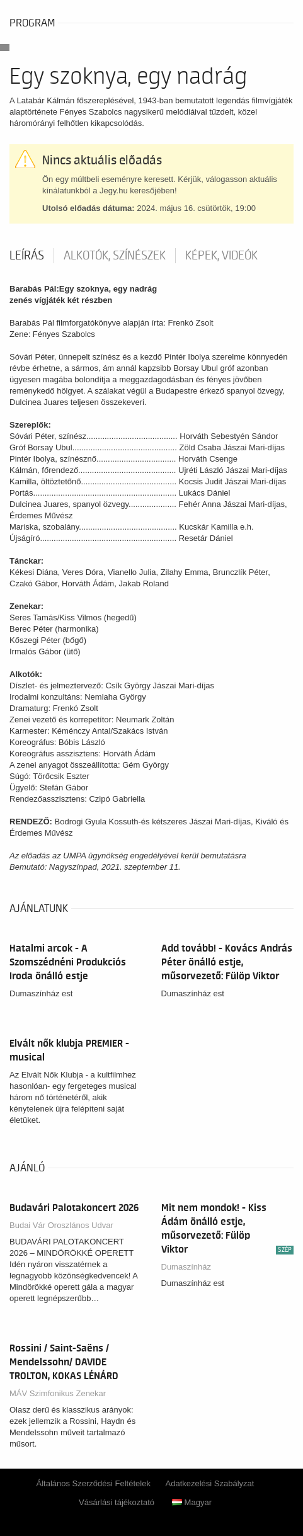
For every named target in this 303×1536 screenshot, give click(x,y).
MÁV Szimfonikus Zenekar (57, 1393)
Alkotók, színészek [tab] (115, 256)
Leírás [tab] (26, 256)
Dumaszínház (186, 1266)
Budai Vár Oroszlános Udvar (61, 1225)
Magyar (192, 1502)
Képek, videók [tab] (221, 256)
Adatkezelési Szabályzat (210, 1483)
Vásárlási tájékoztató (116, 1502)
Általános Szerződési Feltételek (94, 1483)
